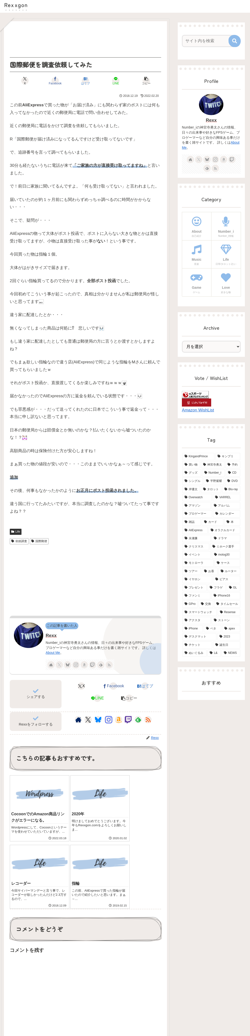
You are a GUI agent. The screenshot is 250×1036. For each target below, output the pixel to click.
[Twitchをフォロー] (92, 665)
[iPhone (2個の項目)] (192, 628)
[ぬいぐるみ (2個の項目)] (194, 653)
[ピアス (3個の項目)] (226, 579)
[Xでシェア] (34, 81)
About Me (53, 653)
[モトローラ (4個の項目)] (198, 563)
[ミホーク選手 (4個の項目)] (225, 546)
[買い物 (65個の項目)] (191, 464)
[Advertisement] (85, 39)
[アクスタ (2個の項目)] (196, 620)
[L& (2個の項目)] (214, 653)
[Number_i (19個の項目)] (213, 473)
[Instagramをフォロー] (76, 665)
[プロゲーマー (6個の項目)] (197, 514)
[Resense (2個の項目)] (229, 612)
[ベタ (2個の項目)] (212, 628)
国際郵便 (39, 541)
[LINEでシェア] (111, 81)
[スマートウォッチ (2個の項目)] (199, 612)
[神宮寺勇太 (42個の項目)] (212, 464)
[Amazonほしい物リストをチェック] (84, 665)
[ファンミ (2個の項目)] (196, 595)
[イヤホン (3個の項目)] (197, 579)
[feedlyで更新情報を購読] (101, 665)
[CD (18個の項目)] (233, 473)
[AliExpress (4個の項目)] (195, 530)
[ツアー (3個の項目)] (191, 571)
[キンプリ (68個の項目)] (227, 456)
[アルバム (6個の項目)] (226, 505)
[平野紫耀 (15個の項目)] (214, 481)
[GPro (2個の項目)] (190, 604)
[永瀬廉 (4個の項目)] (196, 538)
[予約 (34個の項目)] (232, 464)
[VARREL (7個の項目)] (226, 497)
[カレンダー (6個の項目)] (226, 514)
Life (15, 531)
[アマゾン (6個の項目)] (196, 505)
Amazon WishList (198, 410)
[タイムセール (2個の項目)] (227, 604)
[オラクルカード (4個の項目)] (224, 530)
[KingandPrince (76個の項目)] (198, 456)
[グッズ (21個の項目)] (191, 473)
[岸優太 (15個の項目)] (191, 489)
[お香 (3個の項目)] (210, 571)
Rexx (51, 635)
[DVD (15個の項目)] (232, 481)
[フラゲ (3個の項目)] (217, 587)
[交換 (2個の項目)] (206, 604)
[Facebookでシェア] (60, 81)
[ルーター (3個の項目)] (229, 571)
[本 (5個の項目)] (232, 522)
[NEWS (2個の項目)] (231, 653)
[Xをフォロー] (59, 665)
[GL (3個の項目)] (233, 587)
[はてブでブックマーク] (85, 81)
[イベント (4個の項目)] (196, 554)
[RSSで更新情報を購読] (109, 665)
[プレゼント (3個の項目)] (194, 587)
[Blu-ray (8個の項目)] (231, 489)
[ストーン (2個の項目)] (226, 620)
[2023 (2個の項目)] (228, 636)
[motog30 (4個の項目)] (226, 554)
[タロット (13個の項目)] (211, 489)
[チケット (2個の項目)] (197, 645)
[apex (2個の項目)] (231, 628)
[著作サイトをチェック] (51, 665)
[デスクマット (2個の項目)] (199, 636)
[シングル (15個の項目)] (192, 481)
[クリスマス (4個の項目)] (195, 546)
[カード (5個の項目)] (212, 522)
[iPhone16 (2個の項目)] (225, 595)
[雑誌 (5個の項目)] (191, 522)
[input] (209, 41)
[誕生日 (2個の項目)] (226, 645)
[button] (136, 81)
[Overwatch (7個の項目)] (197, 497)
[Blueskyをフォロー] (67, 665)
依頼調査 (19, 541)
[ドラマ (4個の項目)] (226, 538)
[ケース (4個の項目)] (227, 563)
